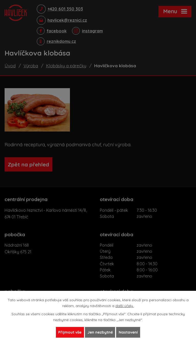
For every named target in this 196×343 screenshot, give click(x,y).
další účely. (124, 305)
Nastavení (130, 332)
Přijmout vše (67, 332)
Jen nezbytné (100, 332)
